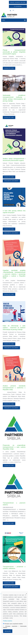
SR (13, 10)
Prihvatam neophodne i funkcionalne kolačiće (15, 627)
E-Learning (18, 6)
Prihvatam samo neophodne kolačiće (13, 623)
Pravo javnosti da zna (17, 2)
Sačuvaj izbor (8, 631)
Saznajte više (9, 68)
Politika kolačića (7, 621)
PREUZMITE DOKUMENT (11, 180)
